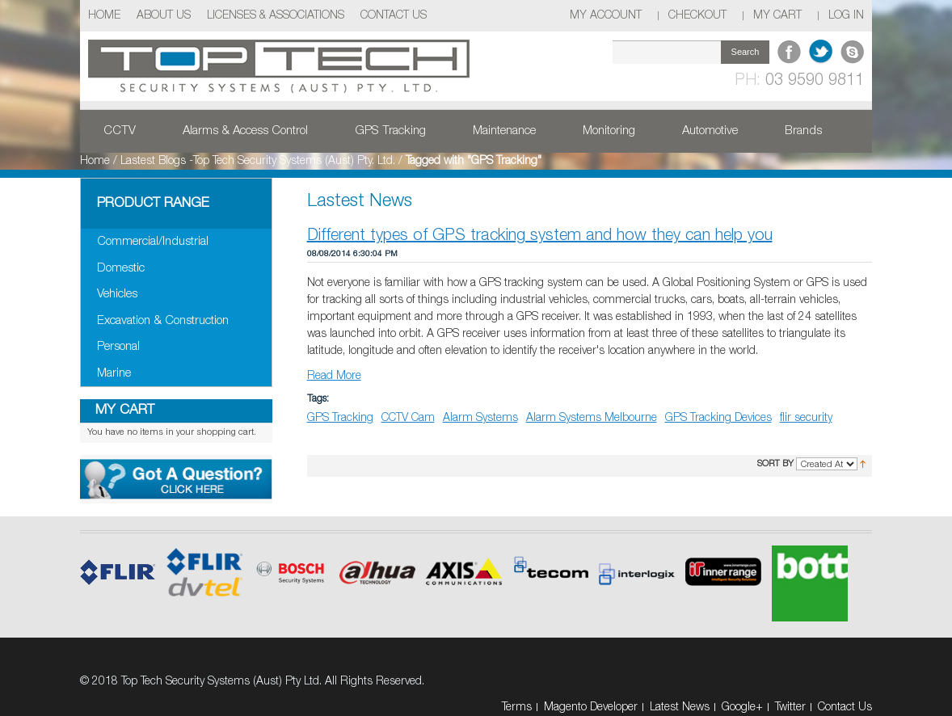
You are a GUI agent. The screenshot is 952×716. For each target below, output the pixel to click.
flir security (806, 418)
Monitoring (609, 131)
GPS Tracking (390, 131)
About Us (164, 16)
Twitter (790, 707)
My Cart (777, 15)
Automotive (710, 131)
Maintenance (504, 131)
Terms (517, 707)
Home (104, 16)
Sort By (775, 464)
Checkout (697, 15)
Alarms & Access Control (245, 131)
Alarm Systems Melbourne (591, 418)
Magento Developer (591, 707)
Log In (846, 15)
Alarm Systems (480, 418)
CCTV (119, 131)
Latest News (680, 707)
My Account (606, 15)
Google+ (742, 707)
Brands (803, 131)
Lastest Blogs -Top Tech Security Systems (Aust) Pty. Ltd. (257, 161)
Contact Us (393, 16)
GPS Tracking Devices (718, 418)
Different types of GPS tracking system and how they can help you (540, 236)
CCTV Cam (408, 418)
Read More (334, 376)
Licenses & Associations (275, 16)
